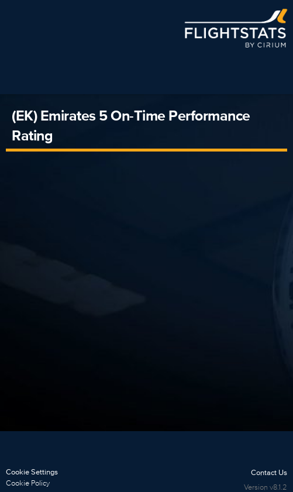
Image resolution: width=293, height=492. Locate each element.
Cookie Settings (32, 471)
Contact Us (269, 472)
